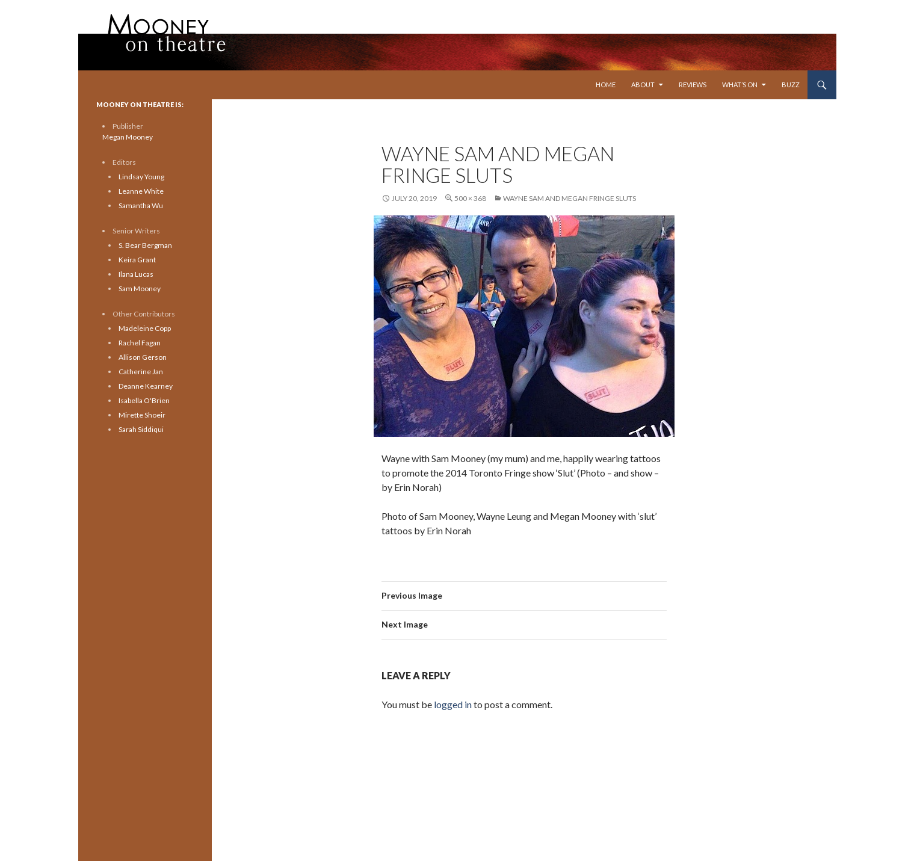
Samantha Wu (141, 205)
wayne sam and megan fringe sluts (569, 198)
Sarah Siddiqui (141, 429)
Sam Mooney (140, 288)
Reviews (692, 84)
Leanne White (141, 191)
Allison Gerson (143, 357)
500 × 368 (470, 198)
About (643, 84)
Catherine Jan (141, 371)
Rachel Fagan (140, 342)
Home (606, 84)
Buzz (791, 84)
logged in (453, 704)
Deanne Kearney (146, 385)
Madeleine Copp (145, 328)
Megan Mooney (127, 136)
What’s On (740, 84)
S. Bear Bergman (145, 245)
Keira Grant (137, 259)
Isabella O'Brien (144, 400)
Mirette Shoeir (142, 414)
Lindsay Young (141, 176)
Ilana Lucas (136, 274)
